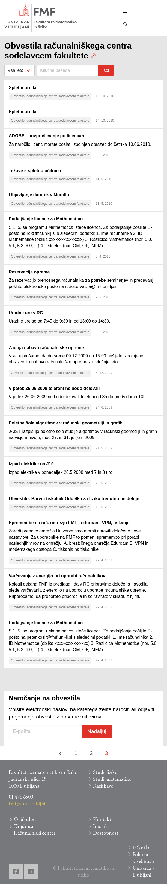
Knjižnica (23, 826)
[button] (125, 11)
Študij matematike (112, 778)
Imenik (100, 826)
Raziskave (103, 785)
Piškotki (141, 847)
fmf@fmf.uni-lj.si (27, 803)
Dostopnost (105, 832)
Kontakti (102, 819)
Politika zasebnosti (143, 858)
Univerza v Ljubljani (143, 871)
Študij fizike (105, 772)
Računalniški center (34, 832)
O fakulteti (25, 819)
